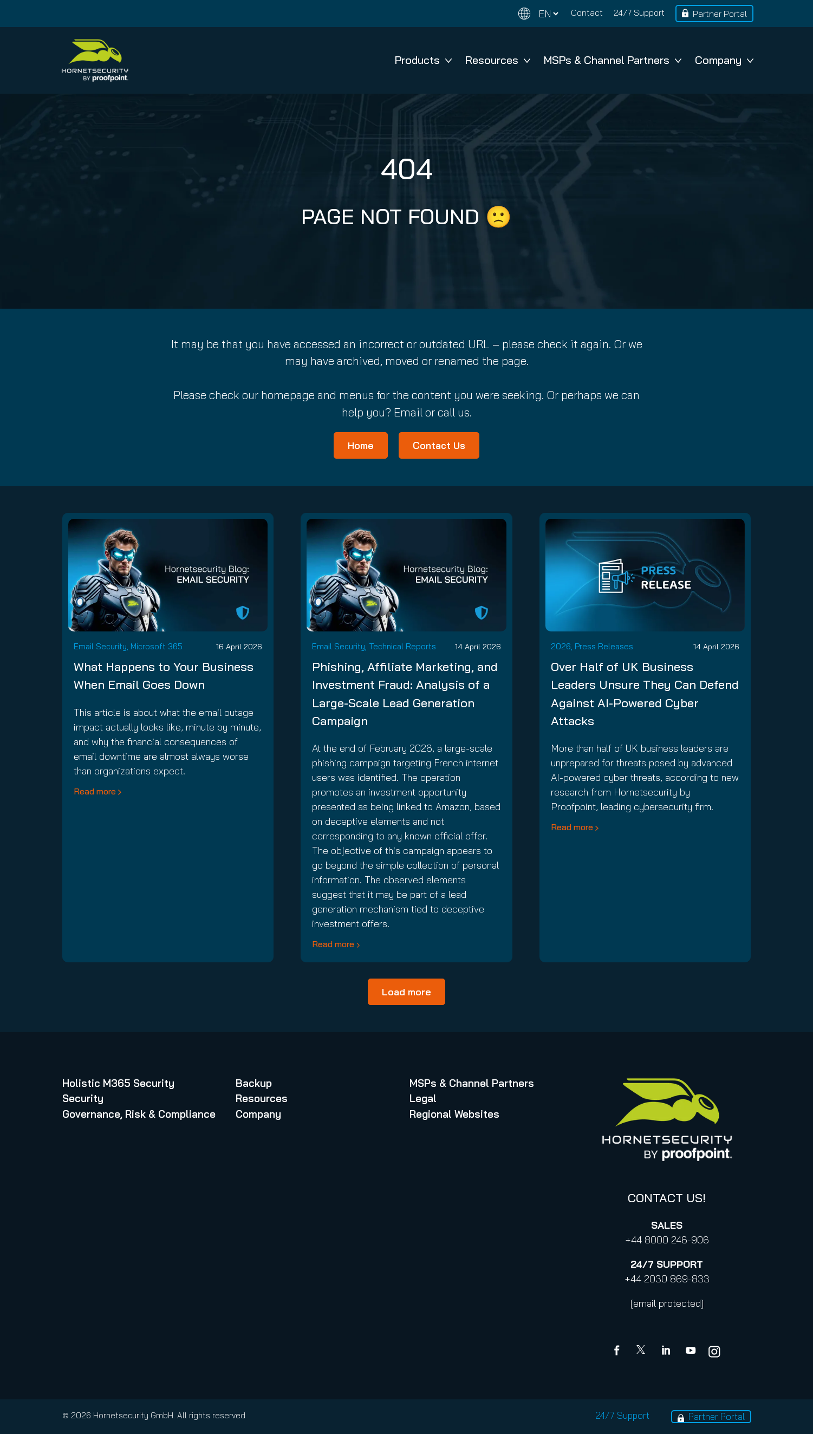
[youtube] (690, 1351)
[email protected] (667, 1303)
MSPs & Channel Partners (612, 60)
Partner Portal (720, 13)
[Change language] (538, 14)
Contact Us (439, 445)
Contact (587, 12)
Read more (95, 791)
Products (423, 60)
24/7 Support (639, 12)
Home (361, 445)
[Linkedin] (666, 1351)
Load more (406, 992)
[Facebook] (619, 1351)
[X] (642, 1351)
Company (724, 60)
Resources (497, 60)
